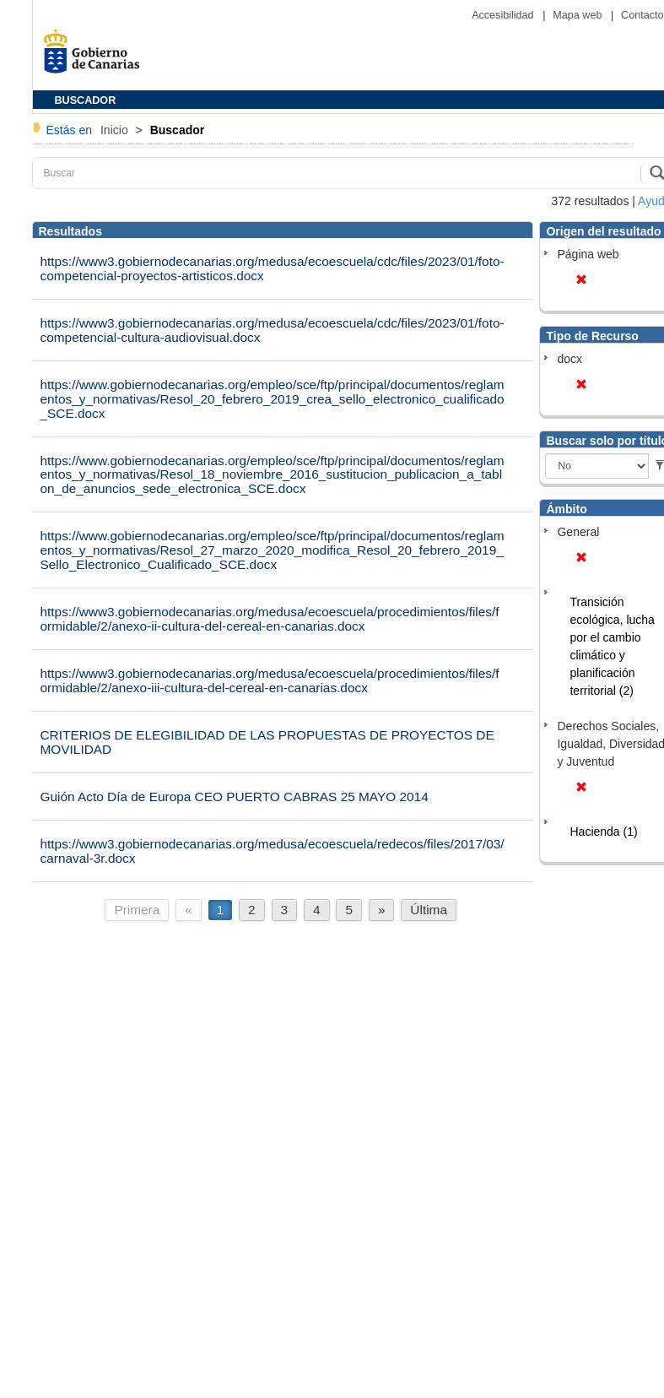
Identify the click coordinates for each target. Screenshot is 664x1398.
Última (428, 909)
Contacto (642, 15)
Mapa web (579, 15)
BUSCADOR (85, 100)
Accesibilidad (504, 15)
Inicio (116, 130)
